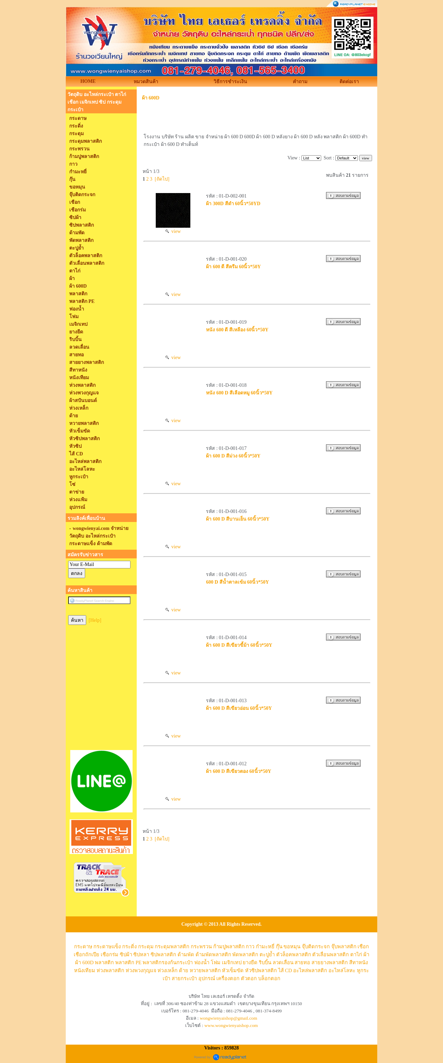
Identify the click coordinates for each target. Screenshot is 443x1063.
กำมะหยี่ (265, 946)
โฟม (215, 962)
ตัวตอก (249, 978)
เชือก (363, 946)
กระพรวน (201, 946)
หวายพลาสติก (205, 970)
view (173, 231)
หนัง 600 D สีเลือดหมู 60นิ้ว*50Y (239, 392)
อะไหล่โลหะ (341, 970)
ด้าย (183, 970)
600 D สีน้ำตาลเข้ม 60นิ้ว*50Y (237, 582)
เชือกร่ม (109, 954)
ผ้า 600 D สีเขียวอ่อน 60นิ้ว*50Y (239, 708)
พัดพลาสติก (245, 954)
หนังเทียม (84, 970)
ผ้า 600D (151, 98)
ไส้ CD (285, 970)
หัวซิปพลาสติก (261, 970)
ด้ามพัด (186, 954)
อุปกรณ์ (206, 978)
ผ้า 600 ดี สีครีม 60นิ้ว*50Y (233, 266)
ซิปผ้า (126, 954)
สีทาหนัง (358, 962)
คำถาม (300, 81)
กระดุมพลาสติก (172, 946)
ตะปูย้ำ (267, 954)
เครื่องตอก (227, 978)
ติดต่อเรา (349, 81)
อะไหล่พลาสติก (310, 970)
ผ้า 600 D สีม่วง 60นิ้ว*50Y (233, 456)
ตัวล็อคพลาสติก (293, 954)
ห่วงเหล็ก (167, 970)
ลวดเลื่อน (283, 962)
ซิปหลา (141, 954)
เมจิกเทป (232, 962)
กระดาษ (83, 946)
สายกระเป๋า (184, 978)
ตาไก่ (356, 954)
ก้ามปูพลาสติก (229, 946)
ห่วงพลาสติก (110, 970)
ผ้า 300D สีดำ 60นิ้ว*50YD (233, 203)
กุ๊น (279, 946)
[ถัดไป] (162, 179)
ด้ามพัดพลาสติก (213, 954)
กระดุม (146, 946)
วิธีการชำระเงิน (230, 81)
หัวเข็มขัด (233, 970)
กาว (250, 946)
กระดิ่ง (129, 946)
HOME (88, 81)
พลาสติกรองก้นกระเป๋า (168, 962)
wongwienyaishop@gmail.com (228, 1018)
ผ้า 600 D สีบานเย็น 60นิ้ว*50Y (237, 519)
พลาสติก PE (128, 962)
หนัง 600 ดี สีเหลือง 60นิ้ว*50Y (237, 329)
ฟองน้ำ (201, 962)
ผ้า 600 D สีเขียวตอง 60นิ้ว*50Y (238, 771)
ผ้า (366, 954)
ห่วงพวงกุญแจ (141, 970)
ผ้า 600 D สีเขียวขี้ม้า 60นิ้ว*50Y (239, 645)
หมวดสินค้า (146, 81)
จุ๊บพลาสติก (343, 946)
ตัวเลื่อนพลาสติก (330, 954)
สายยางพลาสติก (329, 962)
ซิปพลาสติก (163, 954)
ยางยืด (250, 962)
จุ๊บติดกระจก (316, 946)
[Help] (95, 620)
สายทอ (302, 962)
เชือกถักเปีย (86, 954)
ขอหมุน (291, 946)
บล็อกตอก (269, 978)
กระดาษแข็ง (107, 946)
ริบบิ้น (265, 962)
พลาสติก (104, 962)
